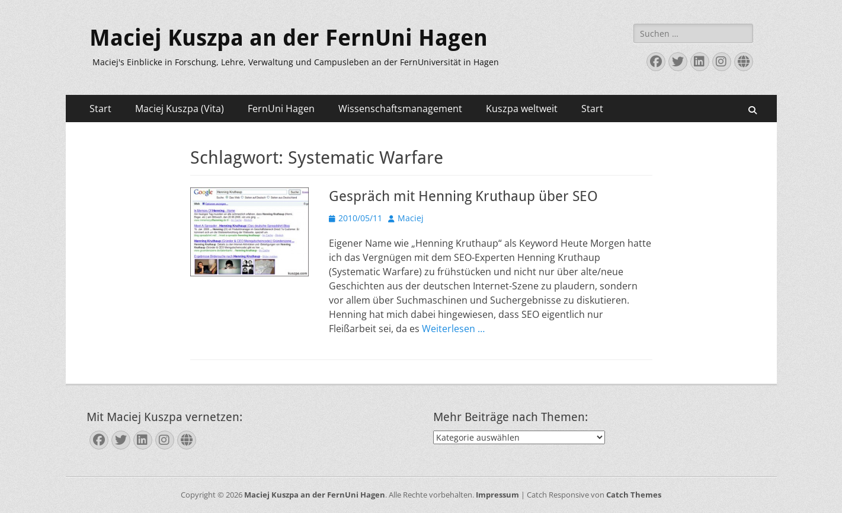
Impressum (497, 494)
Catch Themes (633, 494)
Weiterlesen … (453, 328)
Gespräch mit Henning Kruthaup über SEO (463, 196)
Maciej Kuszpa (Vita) (179, 108)
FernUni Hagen (281, 108)
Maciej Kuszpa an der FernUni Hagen (288, 38)
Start (100, 108)
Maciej (411, 218)
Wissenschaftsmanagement (400, 108)
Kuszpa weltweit (522, 108)
